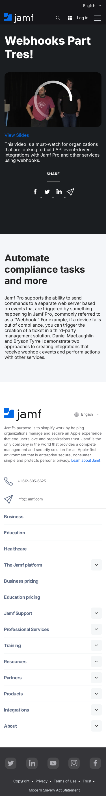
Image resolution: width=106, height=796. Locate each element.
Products (13, 694)
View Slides (17, 135)
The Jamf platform (23, 565)
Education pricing (22, 597)
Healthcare (15, 549)
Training (12, 645)
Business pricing (21, 581)
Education (14, 532)
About (10, 726)
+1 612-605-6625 (25, 481)
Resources (15, 661)
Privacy (41, 781)
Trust (87, 781)
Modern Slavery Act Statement (54, 790)
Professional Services (26, 629)
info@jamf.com (23, 499)
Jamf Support (18, 613)
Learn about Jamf (85, 460)
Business (13, 516)
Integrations (16, 710)
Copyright (21, 781)
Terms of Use (65, 781)
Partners (12, 677)
